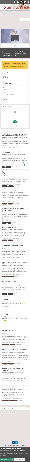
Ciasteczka (23, 445)
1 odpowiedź (16, 383)
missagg (3, 137)
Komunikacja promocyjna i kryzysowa (12, 245)
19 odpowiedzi (17, 257)
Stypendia (22, 175)
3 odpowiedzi (17, 147)
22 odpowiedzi (17, 220)
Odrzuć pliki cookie (20, 459)
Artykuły (22, 389)
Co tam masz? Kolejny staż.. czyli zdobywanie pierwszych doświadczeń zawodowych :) (15, 134)
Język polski (22, 211)
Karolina (15, 389)
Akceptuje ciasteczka (7, 459)
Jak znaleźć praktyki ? (8, 330)
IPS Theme (7, 445)
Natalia (15, 154)
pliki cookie (19, 450)
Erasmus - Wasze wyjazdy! (9, 191)
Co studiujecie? (6, 152)
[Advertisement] (10, 19)
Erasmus (22, 192)
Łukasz (15, 175)
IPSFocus (13, 445)
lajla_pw (15, 246)
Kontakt (17, 445)
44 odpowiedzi (17, 184)
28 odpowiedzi (17, 201)
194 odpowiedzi (17, 165)
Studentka (16, 331)
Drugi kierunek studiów (8, 388)
